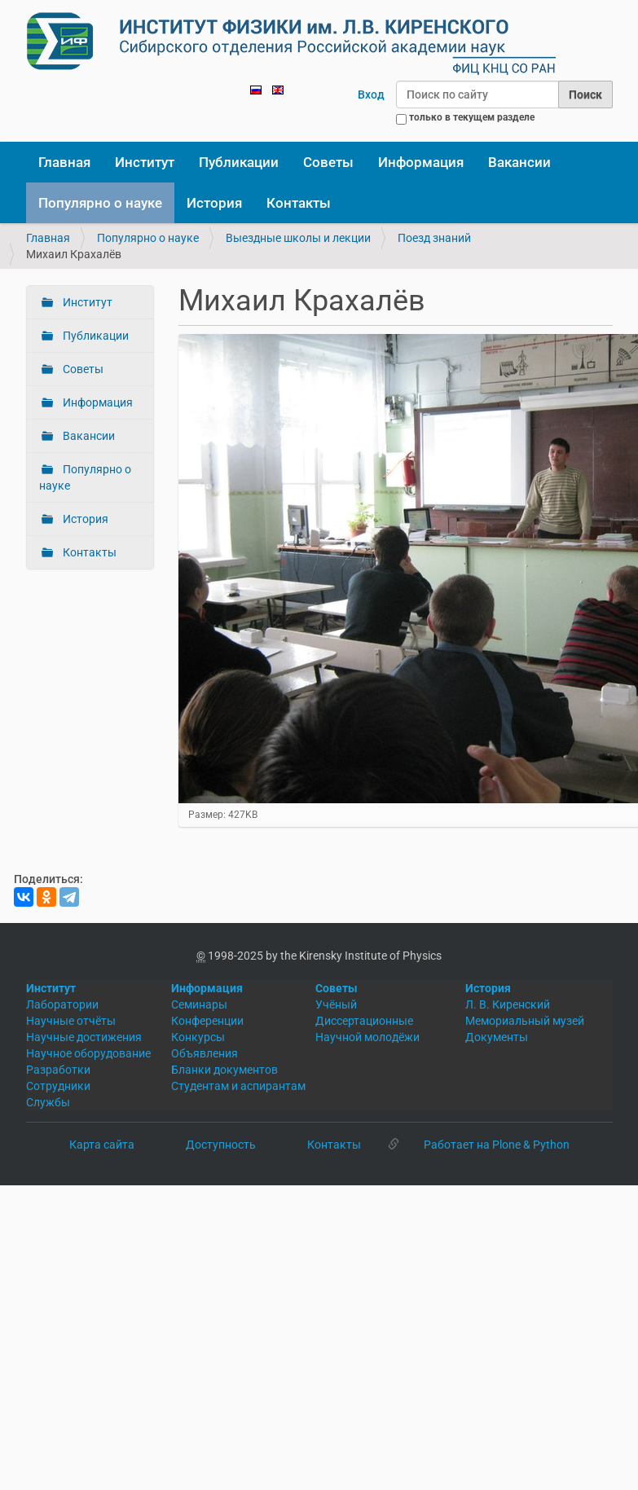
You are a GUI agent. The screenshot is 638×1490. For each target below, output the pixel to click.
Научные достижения (84, 1037)
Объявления (204, 1053)
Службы (48, 1102)
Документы (496, 1037)
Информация (421, 162)
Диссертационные (364, 1020)
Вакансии (519, 162)
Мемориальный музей (524, 1020)
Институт (144, 162)
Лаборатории (62, 1004)
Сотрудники (58, 1085)
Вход (371, 94)
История (214, 203)
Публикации (239, 162)
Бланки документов (224, 1069)
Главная (64, 162)
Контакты (298, 203)
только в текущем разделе (472, 117)
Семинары (199, 1004)
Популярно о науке (100, 203)
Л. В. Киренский (507, 1004)
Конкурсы (198, 1037)
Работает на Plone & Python (497, 1144)
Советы (328, 162)
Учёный (336, 1004)
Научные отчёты (71, 1020)
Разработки (58, 1069)
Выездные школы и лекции (298, 237)
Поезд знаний (434, 237)
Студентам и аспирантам (238, 1085)
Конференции (207, 1020)
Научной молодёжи (367, 1037)
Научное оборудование (88, 1053)
